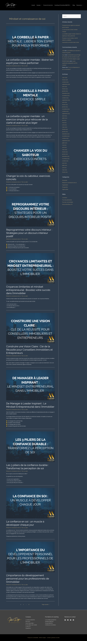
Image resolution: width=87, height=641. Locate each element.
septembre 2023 (66, 113)
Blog (74, 5)
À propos (38, 5)
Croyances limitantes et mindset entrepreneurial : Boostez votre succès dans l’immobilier (28, 290)
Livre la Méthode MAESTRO (50, 619)
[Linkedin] (73, 620)
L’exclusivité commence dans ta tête (70, 42)
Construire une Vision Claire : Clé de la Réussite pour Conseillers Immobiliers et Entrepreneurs (29, 349)
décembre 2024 (66, 93)
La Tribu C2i (28, 626)
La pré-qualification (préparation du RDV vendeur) (69, 63)
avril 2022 (64, 147)
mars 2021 (64, 169)
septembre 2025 (66, 84)
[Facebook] (68, 620)
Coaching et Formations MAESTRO (62, 5)
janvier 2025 (65, 91)
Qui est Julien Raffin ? (30, 623)
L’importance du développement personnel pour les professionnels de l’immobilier (27, 578)
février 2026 (65, 79)
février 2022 (65, 151)
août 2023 (64, 115)
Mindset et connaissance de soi (13, 65)
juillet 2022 (64, 142)
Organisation (65, 185)
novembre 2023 (66, 109)
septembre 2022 (66, 140)
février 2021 (65, 172)
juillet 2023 (64, 118)
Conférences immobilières (50, 624)
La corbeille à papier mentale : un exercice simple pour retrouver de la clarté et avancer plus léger (27, 119)
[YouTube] (70, 620)
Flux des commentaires (67, 202)
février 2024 (65, 104)
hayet (63, 54)
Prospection (65, 187)
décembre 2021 (65, 156)
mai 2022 (64, 145)
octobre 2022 (65, 138)
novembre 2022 (66, 136)
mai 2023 (64, 122)
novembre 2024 (66, 95)
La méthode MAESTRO (30, 619)
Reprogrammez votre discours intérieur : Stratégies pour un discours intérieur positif (29, 233)
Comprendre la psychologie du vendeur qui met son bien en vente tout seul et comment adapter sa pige (71, 56)
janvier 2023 (65, 131)
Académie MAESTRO (49, 621)
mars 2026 (64, 77)
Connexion (64, 197)
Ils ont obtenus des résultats (31, 624)
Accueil (33, 5)
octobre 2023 (65, 111)
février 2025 (65, 88)
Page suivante (46, 604)
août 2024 (64, 102)
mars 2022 (64, 149)
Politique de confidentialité (33, 637)
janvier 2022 (65, 154)
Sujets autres (65, 189)
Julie (63, 50)
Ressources (79, 5)
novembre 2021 (65, 158)
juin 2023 (64, 120)
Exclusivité (64, 180)
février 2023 (65, 129)
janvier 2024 (65, 106)
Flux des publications (67, 200)
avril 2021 (64, 167)
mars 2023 (64, 127)
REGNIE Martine (66, 61)
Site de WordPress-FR (67, 204)
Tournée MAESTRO (49, 623)
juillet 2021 (64, 165)
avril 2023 (64, 124)
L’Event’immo (28, 628)
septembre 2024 (66, 100)
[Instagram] (65, 620)
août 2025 (64, 86)
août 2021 (64, 163)
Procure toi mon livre (48, 5)
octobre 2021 (65, 160)
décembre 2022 (66, 133)
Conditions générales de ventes (53, 637)
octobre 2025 (65, 82)
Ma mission (28, 621)
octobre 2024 (65, 97)
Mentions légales (42, 637)
